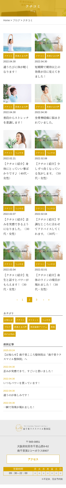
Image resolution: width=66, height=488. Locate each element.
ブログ (16, 20)
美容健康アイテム (38, 327)
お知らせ (8, 320)
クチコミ (8, 56)
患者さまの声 (21, 56)
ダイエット (33, 320)
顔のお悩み (9, 334)
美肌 (53, 327)
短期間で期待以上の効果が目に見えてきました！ (47, 71)
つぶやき (19, 153)
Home (6, 20)
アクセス (33, 459)
